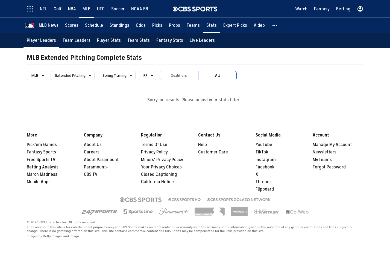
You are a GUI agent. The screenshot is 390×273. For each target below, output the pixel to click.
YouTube (264, 144)
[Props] (174, 25)
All (217, 75)
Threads (264, 182)
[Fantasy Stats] (169, 40)
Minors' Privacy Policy (162, 159)
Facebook (265, 167)
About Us (93, 144)
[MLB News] (49, 25)
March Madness (42, 174)
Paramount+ (96, 167)
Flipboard (265, 189)
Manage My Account (332, 144)
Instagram (266, 159)
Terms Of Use (154, 144)
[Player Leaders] (41, 40)
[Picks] (157, 25)
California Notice (157, 182)
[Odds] (141, 25)
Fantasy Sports (41, 152)
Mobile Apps (39, 182)
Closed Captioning (159, 174)
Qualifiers (179, 75)
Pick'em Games (42, 144)
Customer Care (213, 152)
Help (202, 144)
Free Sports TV (41, 159)
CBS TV (91, 174)
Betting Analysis (42, 167)
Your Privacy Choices (161, 167)
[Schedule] (94, 25)
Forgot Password (329, 167)
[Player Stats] (109, 40)
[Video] (259, 25)
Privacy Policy (154, 152)
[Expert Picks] (235, 25)
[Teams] (193, 25)
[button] (275, 25)
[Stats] (211, 25)
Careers (91, 152)
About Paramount (101, 159)
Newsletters (324, 152)
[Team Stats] (138, 40)
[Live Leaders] (202, 40)
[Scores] (72, 25)
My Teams (322, 159)
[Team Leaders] (76, 40)
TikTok (262, 152)
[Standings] (119, 25)
